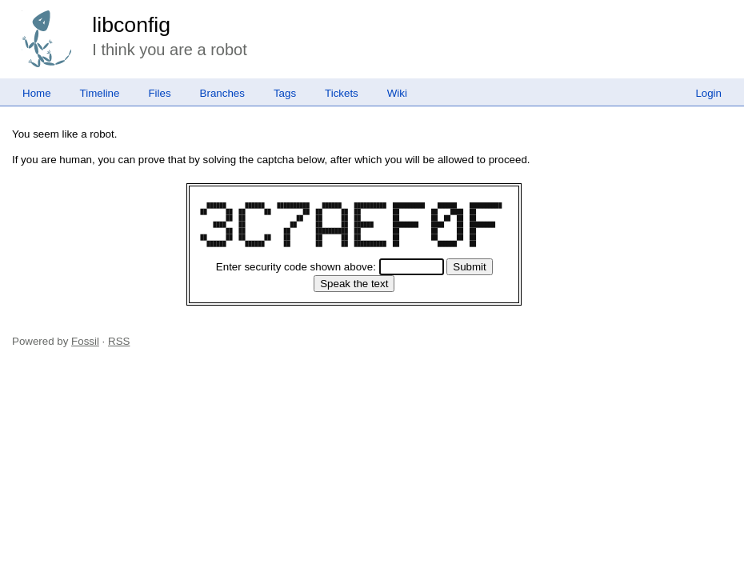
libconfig (131, 25)
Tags (285, 93)
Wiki (397, 93)
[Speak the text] (354, 283)
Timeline (100, 93)
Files (159, 93)
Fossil (85, 341)
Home (36, 93)
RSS (119, 341)
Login (708, 93)
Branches (222, 93)
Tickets (341, 93)
